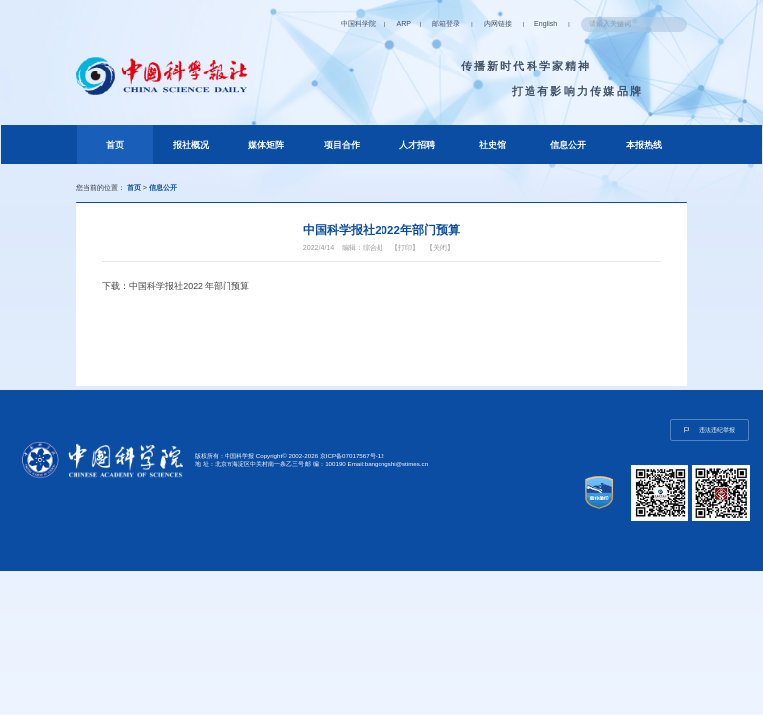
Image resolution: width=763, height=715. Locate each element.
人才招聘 (417, 145)
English (545, 24)
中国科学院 (358, 24)
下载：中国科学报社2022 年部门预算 (175, 286)
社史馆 (492, 145)
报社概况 (191, 145)
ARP (403, 24)
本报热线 (644, 145)
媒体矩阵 (266, 145)
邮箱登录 (446, 24)
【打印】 (405, 248)
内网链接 (498, 24)
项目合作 (342, 145)
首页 (129, 142)
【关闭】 (440, 248)
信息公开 (568, 145)
